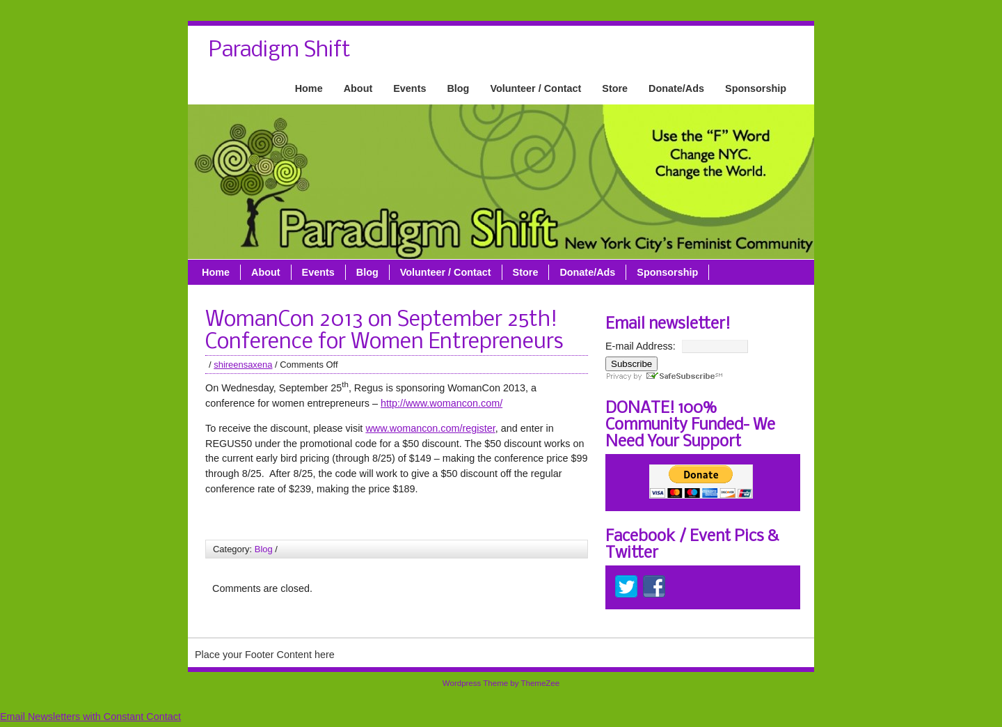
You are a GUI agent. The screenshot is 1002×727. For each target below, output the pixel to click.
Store (615, 88)
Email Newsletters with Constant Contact (90, 716)
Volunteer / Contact (535, 88)
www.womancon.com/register (430, 428)
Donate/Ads (676, 88)
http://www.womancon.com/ (441, 403)
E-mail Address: (640, 346)
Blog (458, 88)
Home (309, 88)
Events (409, 88)
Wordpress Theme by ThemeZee (501, 683)
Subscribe (631, 364)
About (358, 88)
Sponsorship (755, 88)
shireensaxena (243, 364)
